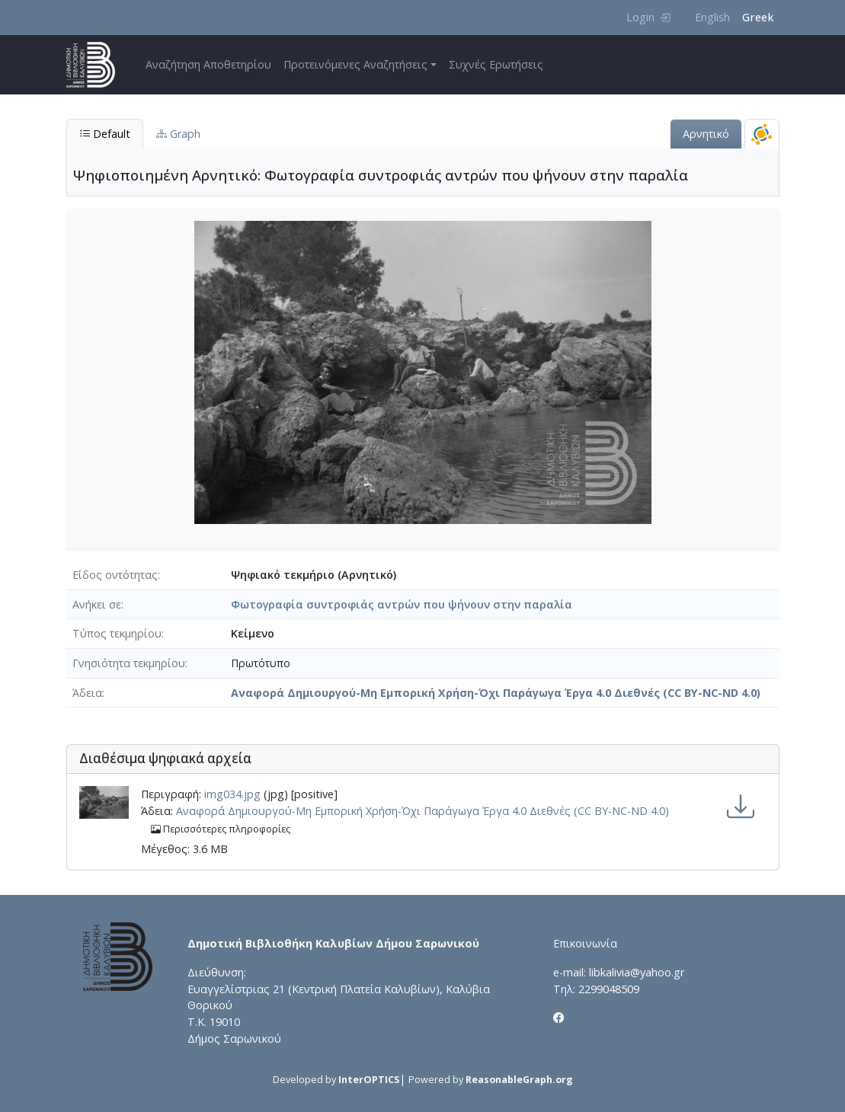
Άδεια (87, 692)
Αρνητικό (706, 133)
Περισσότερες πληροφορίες (220, 829)
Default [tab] (104, 133)
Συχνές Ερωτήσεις (496, 64)
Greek (757, 17)
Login (648, 17)
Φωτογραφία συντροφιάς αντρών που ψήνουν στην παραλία (401, 604)
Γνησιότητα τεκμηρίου (128, 663)
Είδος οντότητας (115, 574)
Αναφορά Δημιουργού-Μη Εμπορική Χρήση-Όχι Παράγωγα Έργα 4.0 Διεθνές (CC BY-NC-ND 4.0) (495, 692)
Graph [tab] (178, 133)
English (712, 17)
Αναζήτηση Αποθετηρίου (208, 64)
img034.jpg (232, 794)
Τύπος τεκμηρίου (117, 633)
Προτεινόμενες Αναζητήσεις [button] (355, 64)
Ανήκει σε (96, 604)
